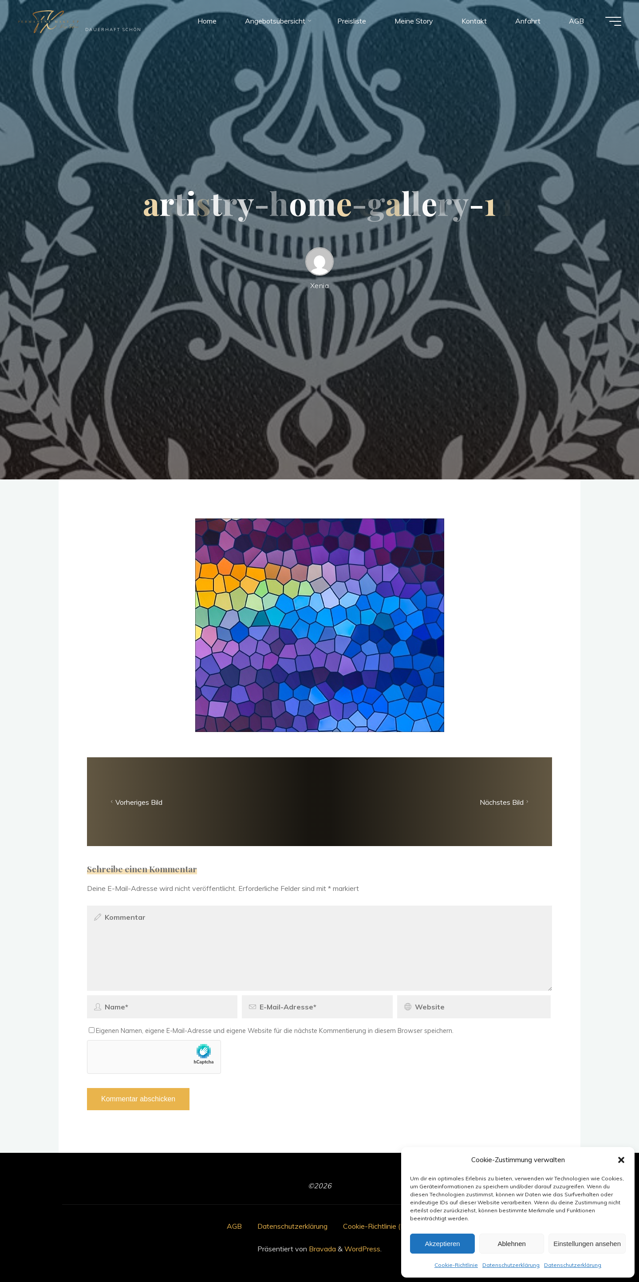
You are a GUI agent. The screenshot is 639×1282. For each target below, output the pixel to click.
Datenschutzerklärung (511, 1265)
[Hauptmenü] (613, 21)
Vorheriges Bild (135, 801)
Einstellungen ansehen (587, 1243)
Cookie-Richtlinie (456, 1265)
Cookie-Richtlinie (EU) (377, 1226)
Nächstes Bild (505, 801)
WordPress (362, 1248)
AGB (234, 1226)
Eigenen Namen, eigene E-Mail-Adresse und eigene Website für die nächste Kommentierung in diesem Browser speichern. (271, 1031)
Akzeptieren (442, 1243)
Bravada (321, 1248)
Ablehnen (511, 1243)
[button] (621, 1159)
